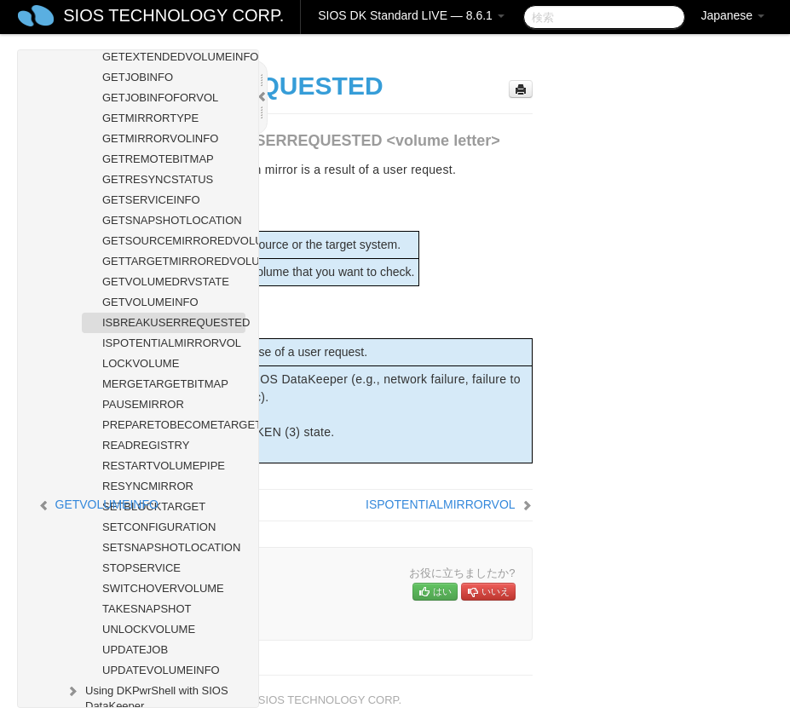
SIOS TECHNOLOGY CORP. (173, 15)
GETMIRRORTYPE (150, 118)
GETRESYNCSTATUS (157, 179)
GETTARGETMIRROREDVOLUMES (173, 261)
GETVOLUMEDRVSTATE (165, 281)
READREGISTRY (145, 445)
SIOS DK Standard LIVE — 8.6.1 (411, 15)
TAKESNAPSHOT (147, 608)
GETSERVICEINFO (151, 199)
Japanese (732, 15)
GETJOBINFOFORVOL (160, 97)
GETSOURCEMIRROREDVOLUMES (173, 240)
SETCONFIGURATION (159, 527)
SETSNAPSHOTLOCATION (171, 547)
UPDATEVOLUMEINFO (161, 670)
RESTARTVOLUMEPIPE (163, 465)
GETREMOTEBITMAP (158, 158)
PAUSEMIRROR (143, 404)
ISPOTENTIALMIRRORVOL (171, 343)
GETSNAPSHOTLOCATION (172, 220)
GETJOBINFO (137, 77)
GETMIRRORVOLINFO (160, 138)
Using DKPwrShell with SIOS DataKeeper (146, 696)
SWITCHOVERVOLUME (163, 588)
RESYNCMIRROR (147, 486)
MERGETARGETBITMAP (165, 383)
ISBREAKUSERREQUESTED (173, 322)
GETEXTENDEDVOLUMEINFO (173, 56)
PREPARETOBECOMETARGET (173, 424)
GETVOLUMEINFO (150, 302)
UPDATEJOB (135, 649)
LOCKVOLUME (140, 363)
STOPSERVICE (141, 567)
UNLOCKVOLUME (148, 629)
